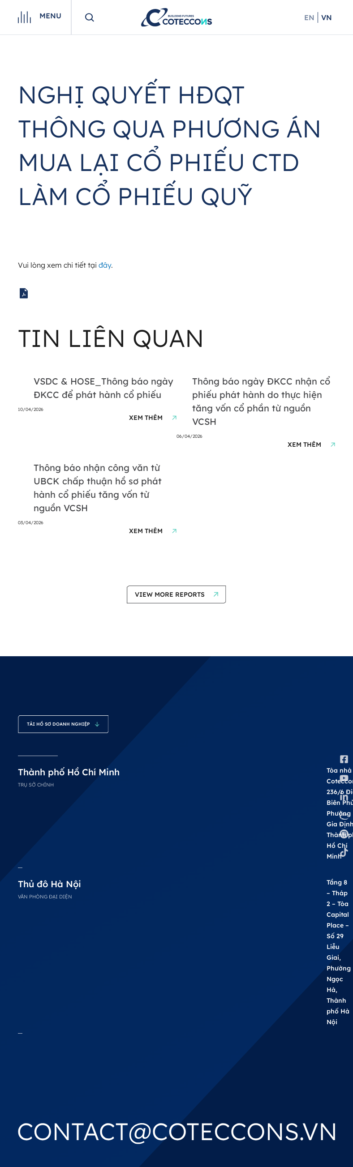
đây (105, 265)
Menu (50, 15)
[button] (176, 594)
